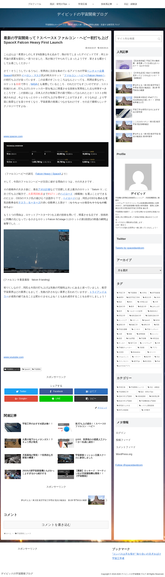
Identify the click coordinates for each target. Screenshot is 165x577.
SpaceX (8, 75)
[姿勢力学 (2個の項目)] (122, 325)
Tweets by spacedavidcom (129, 248)
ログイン (121, 432)
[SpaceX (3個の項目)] (146, 320)
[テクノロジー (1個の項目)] (123, 361)
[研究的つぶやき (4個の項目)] (127, 406)
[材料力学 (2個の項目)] (146, 325)
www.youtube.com (14, 357)
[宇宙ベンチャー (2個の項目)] (153, 329)
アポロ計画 (44, 189)
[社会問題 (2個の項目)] (131, 339)
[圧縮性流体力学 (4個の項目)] (153, 316)
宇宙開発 (37, 369)
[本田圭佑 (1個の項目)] (155, 339)
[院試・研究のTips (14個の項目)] (149, 392)
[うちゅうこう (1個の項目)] (123, 357)
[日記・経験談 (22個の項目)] (154, 387)
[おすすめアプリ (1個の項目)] (139, 366)
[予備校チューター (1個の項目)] (126, 348)
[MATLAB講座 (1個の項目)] (128, 410)
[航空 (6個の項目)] (121, 311)
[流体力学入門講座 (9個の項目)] (125, 396)
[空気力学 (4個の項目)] (122, 316)
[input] (138, 38)
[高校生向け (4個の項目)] (154, 311)
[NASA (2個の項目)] (157, 320)
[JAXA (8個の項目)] (157, 297)
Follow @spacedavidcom (129, 465)
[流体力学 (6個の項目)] (121, 307)
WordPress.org (124, 454)
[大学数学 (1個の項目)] (151, 410)
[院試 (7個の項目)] (120, 302)
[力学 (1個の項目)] (158, 343)
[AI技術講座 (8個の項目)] (141, 396)
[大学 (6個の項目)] (157, 302)
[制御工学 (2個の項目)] (134, 325)
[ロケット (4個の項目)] (135, 320)
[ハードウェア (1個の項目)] (146, 343)
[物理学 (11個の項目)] (120, 297)
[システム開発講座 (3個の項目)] (150, 406)
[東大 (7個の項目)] (131, 302)
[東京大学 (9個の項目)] (147, 297)
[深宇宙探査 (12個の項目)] (155, 293)
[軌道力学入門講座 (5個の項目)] (127, 401)
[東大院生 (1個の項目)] (147, 361)
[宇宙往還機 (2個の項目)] (123, 329)
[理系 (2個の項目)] (157, 325)
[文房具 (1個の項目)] (122, 352)
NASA (34, 84)
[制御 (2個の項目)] (130, 334)
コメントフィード (126, 447)
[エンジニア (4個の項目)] (122, 320)
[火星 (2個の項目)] (120, 334)
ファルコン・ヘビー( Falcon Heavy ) (84, 75)
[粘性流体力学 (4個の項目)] (136, 316)
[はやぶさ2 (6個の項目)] (155, 307)
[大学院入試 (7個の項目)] (143, 302)
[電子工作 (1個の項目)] (132, 343)
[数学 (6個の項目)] (132, 307)
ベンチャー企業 (95, 71)
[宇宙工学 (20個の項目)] (121, 293)
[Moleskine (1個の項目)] (138, 352)
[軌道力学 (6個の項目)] (143, 307)
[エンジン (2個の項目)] (155, 334)
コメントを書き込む (56, 524)
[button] (159, 39)
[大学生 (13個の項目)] (143, 293)
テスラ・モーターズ (29, 202)
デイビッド (138, 193)
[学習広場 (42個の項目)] (121, 387)
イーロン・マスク (31, 75)
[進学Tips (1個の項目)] (136, 361)
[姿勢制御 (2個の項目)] (142, 334)
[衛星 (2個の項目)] (120, 339)
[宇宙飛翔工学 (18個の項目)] (126, 392)
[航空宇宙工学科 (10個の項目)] (133, 297)
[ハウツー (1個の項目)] (136, 357)
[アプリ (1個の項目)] (155, 348)
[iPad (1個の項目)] (158, 361)
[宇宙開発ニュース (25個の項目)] (137, 387)
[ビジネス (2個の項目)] (137, 329)
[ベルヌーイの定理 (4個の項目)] (136, 311)
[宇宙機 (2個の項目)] (143, 339)
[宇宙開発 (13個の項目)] (132, 293)
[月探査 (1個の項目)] (143, 348)
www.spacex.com (13, 136)
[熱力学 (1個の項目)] (148, 357)
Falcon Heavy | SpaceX (48, 173)
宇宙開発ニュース (12, 369)
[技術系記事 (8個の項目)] (155, 396)
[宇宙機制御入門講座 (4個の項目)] (150, 401)
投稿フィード (123, 440)
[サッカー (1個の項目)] (121, 343)
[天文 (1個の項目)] (157, 357)
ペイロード (66, 194)
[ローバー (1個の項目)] (154, 352)
